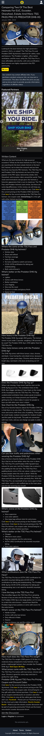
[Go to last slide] (1, 121)
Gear (5, 69)
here (37, 189)
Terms (21, 730)
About (15, 730)
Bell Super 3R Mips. (17, 667)
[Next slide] (42, 121)
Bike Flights (22, 148)
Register (11, 716)
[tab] (20, 150)
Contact (28, 730)
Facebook (12, 700)
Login (4, 716)
